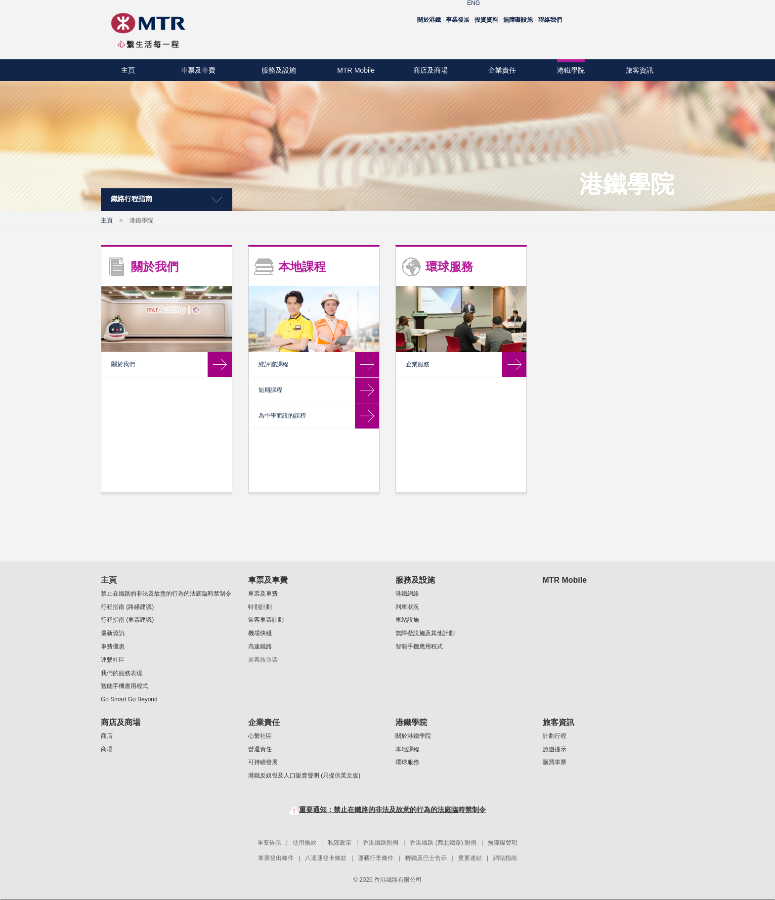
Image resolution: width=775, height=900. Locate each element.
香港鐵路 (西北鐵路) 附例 (443, 842)
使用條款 (304, 842)
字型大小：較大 (641, 14)
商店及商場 (430, 70)
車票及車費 (198, 70)
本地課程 (124, 285)
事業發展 (458, 13)
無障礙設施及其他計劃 (425, 633)
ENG (604, 14)
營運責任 (260, 749)
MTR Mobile (356, 70)
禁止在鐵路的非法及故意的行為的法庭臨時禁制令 (166, 593)
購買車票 (554, 762)
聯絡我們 (550, 13)
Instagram (646, 37)
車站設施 (407, 619)
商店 (107, 735)
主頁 (128, 70)
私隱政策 (339, 842)
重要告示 (269, 842)
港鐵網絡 (407, 593)
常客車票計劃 (266, 619)
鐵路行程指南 (131, 199)
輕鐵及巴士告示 (426, 858)
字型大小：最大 (658, 14)
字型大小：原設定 (626, 14)
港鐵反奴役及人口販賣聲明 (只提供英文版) (304, 775)
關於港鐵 (429, 13)
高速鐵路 (260, 646)
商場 (107, 749)
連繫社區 (113, 659)
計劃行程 (554, 735)
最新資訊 (113, 633)
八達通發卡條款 (325, 858)
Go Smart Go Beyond (129, 699)
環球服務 (124, 312)
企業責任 (502, 70)
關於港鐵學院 (131, 258)
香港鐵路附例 (380, 842)
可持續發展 (263, 762)
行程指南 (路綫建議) (127, 606)
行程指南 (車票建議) (127, 619)
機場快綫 (260, 633)
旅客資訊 (639, 70)
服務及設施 (278, 70)
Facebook (612, 37)
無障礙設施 (518, 13)
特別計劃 (260, 606)
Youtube (629, 37)
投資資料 (486, 13)
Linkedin (663, 37)
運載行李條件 (375, 858)
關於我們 (302, 266)
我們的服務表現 (121, 673)
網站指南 (505, 858)
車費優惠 (113, 646)
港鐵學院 (571, 70)
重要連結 (470, 858)
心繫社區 (260, 735)
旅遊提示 (554, 749)
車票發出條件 (276, 858)
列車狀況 (407, 606)
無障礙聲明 (502, 842)
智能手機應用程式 (124, 686)
